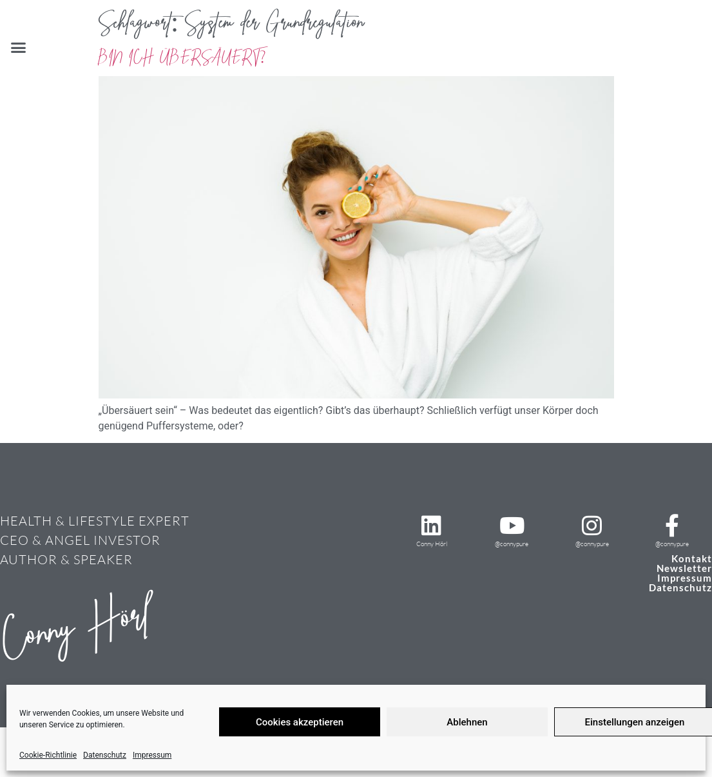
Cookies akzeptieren (299, 722)
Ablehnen (467, 722)
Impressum (152, 755)
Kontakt (691, 558)
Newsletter (684, 568)
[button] (18, 47)
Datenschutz (104, 755)
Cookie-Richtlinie (48, 755)
